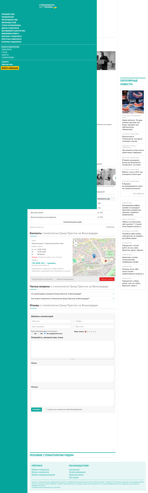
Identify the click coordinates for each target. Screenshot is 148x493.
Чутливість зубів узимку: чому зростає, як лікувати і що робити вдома (132, 235)
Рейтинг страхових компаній (43, 474)
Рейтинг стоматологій (40, 469)
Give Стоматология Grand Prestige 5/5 (95, 331)
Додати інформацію (77, 472)
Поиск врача (7, 45)
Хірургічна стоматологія (11, 35)
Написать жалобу (107, 279)
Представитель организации (42, 279)
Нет (41, 333)
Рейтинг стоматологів (40, 472)
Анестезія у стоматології (11, 32)
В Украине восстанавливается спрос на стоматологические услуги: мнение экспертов (132, 187)
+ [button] (76, 241)
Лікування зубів (8, 10)
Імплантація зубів (9, 18)
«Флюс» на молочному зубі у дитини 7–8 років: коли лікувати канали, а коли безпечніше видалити (132, 226)
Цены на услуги (37, 62)
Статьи (4, 48)
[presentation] (31, 178)
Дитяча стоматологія (10, 24)
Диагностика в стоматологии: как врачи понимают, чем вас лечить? (132, 140)
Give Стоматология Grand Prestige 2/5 (90, 331)
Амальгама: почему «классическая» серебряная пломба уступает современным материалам (131, 262)
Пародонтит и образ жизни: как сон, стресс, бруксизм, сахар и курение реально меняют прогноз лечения (132, 285)
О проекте (5, 57)
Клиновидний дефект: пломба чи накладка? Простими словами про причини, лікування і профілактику (131, 210)
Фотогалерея (36, 59)
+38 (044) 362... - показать (51, 264)
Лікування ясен (7, 12)
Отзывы (34, 67)
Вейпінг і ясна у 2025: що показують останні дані (132, 173)
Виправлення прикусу (10, 29)
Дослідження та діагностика (13, 26)
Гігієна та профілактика (11, 21)
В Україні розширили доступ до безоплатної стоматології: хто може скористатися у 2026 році (132, 163)
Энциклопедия (8, 53)
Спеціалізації (74, 469)
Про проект (74, 477)
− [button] (76, 245)
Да (35, 333)
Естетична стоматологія (11, 37)
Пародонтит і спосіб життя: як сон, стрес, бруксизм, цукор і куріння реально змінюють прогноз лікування (132, 250)
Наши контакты (37, 64)
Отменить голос (86, 331)
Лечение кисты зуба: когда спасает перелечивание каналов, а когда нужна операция (133, 272)
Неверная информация (65, 279)
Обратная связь (7, 60)
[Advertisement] (73, 16)
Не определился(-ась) (54, 333)
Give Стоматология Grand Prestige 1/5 (88, 331)
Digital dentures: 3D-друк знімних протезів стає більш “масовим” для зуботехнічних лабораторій (132, 125)
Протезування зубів (9, 15)
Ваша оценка (79, 331)
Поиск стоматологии (10, 42)
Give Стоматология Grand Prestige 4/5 (93, 331)
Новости (5, 50)
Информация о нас (39, 56)
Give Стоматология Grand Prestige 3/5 (92, 331)
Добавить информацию (10, 63)
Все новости (138, 194)
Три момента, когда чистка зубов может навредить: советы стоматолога (133, 152)
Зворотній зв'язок (76, 474)
